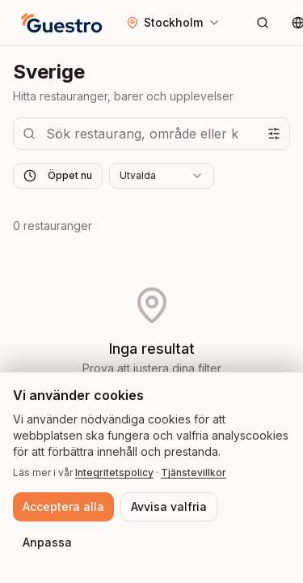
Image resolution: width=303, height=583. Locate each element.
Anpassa (47, 542)
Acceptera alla (63, 506)
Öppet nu (57, 175)
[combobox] (161, 176)
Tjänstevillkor (193, 472)
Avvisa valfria (169, 506)
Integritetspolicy (114, 472)
